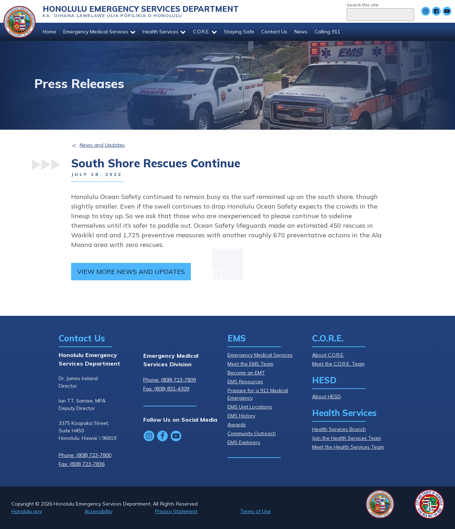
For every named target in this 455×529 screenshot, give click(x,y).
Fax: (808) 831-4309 (166, 388)
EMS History (241, 415)
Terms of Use (255, 511)
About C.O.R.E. (328, 355)
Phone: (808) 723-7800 (85, 455)
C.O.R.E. (205, 31)
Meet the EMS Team (250, 364)
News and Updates (102, 145)
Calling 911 (327, 31)
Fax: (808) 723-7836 (82, 464)
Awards (237, 424)
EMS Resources (245, 381)
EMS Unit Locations (250, 407)
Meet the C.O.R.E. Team (338, 364)
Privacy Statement (176, 511)
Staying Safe (239, 31)
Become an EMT (246, 372)
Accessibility (98, 511)
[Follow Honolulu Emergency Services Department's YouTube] (447, 11)
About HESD (326, 396)
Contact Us (274, 31)
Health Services (164, 31)
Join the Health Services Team (346, 438)
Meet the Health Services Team (348, 447)
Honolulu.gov (26, 511)
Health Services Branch (339, 429)
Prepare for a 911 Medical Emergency (258, 394)
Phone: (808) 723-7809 (169, 380)
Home (49, 31)
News (300, 31)
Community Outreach (252, 433)
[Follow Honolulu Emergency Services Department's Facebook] (436, 11)
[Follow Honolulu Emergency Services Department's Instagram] (425, 11)
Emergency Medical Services (99, 31)
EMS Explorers (244, 442)
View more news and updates (131, 272)
